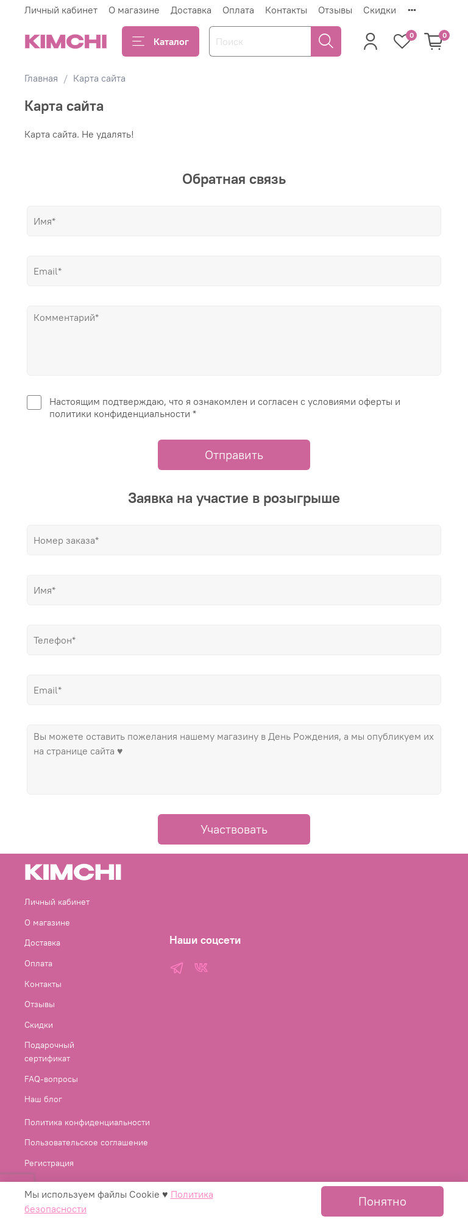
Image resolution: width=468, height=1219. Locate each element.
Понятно (382, 1201)
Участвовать (234, 829)
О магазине (134, 10)
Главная (41, 78)
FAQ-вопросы (51, 1078)
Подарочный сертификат (49, 1051)
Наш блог (43, 1099)
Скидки (379, 10)
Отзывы (335, 10)
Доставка (191, 10)
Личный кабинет (61, 10)
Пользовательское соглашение (86, 1142)
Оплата (238, 10)
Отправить (234, 454)
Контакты (286, 10)
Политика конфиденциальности (87, 1122)
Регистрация (49, 1163)
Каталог (160, 41)
